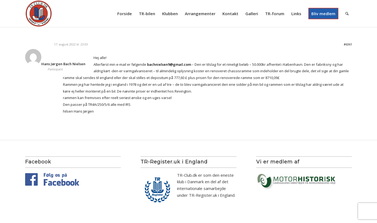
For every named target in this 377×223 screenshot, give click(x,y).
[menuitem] (124, 13)
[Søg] (347, 13)
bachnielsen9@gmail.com (169, 64)
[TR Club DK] (38, 13)
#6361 (348, 44)
